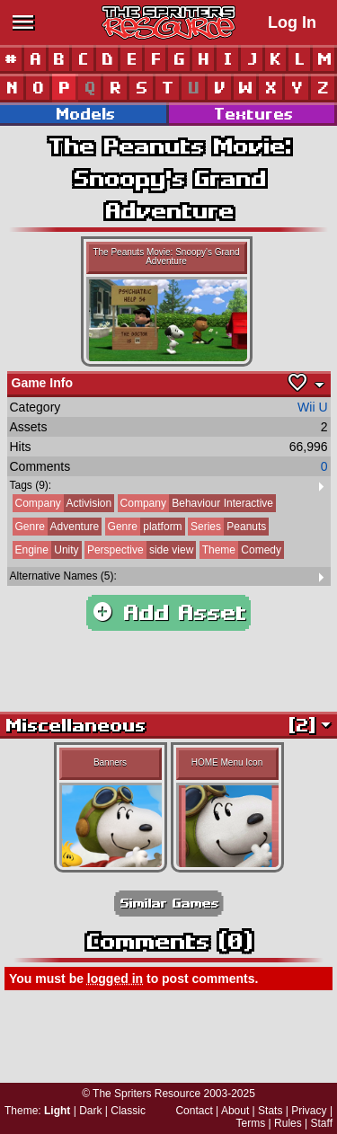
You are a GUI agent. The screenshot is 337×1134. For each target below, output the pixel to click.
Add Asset (168, 612)
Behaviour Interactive (195, 503)
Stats (270, 1110)
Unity (46, 550)
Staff (322, 1123)
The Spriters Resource (146, 1093)
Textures (252, 114)
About (235, 1110)
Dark (90, 1110)
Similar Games (169, 903)
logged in (115, 978)
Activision (62, 503)
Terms (251, 1123)
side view (138, 550)
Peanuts (227, 527)
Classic (128, 1110)
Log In (292, 22)
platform (143, 527)
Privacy (308, 1110)
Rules (288, 1123)
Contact (193, 1110)
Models (84, 114)
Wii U (312, 407)
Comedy (240, 550)
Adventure (56, 527)
